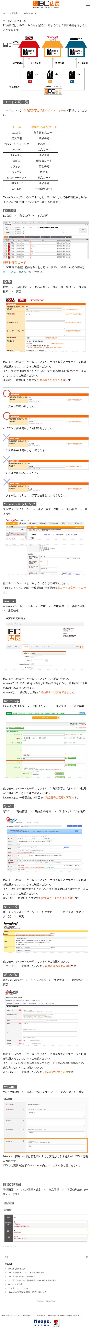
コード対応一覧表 (13, 272)
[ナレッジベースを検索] (46, 1257)
